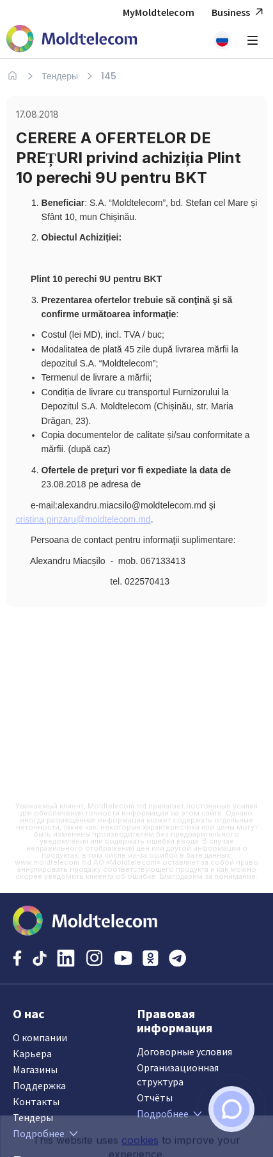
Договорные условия (184, 1051)
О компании (40, 1037)
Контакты (36, 1101)
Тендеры (60, 76)
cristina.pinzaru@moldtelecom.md (83, 519)
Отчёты (155, 1097)
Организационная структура (178, 1074)
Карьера (32, 1053)
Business (239, 12)
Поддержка (39, 1085)
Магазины (35, 1069)
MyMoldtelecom (158, 12)
